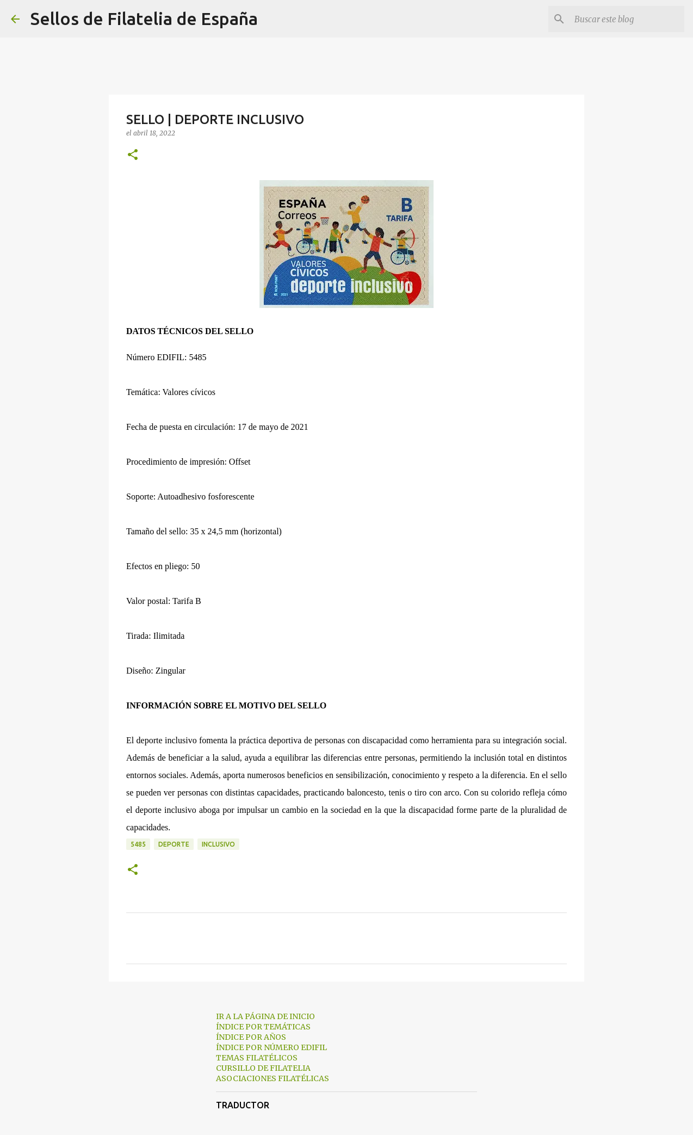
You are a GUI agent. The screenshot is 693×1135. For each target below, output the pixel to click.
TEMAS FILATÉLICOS (257, 1058)
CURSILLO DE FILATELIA (263, 1068)
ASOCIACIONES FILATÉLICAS (272, 1078)
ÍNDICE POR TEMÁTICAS (263, 1027)
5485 (138, 844)
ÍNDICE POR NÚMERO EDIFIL (271, 1047)
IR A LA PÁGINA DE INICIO (265, 1016)
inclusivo (218, 844)
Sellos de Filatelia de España (144, 18)
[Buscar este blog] (627, 19)
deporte (173, 844)
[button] (132, 155)
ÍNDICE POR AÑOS (251, 1037)
